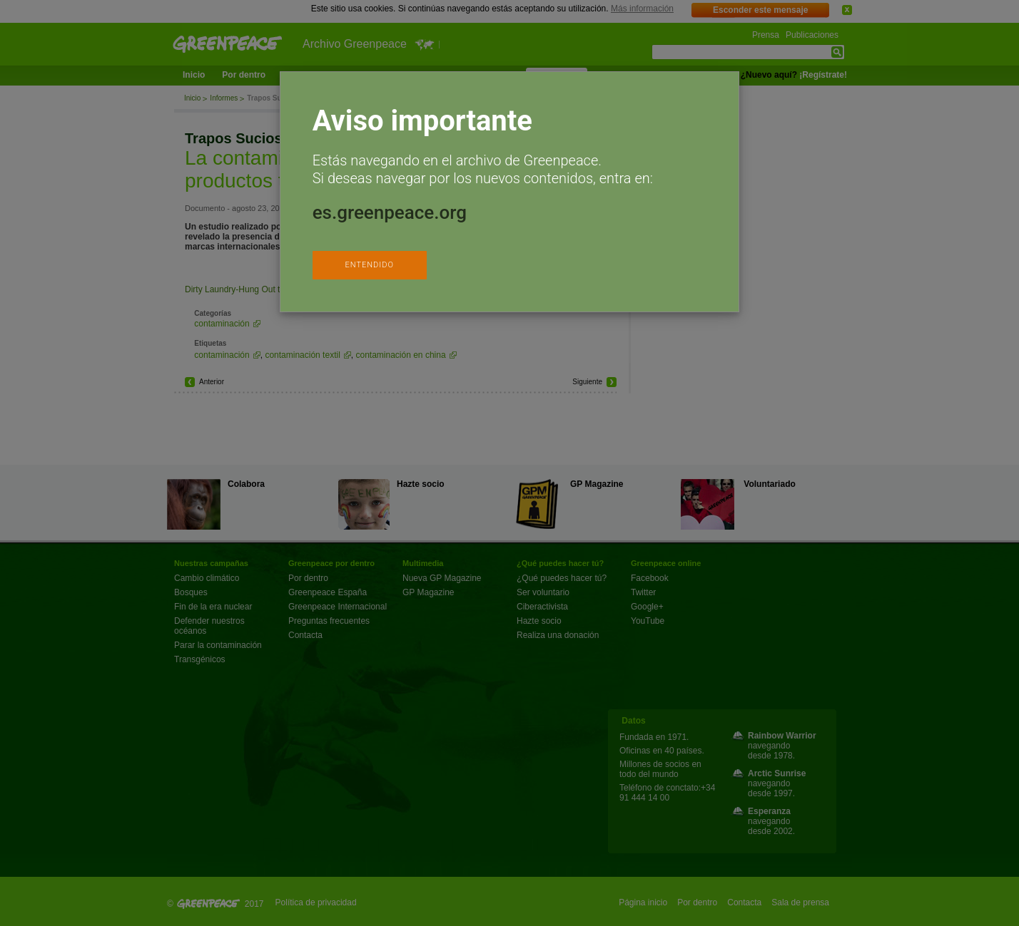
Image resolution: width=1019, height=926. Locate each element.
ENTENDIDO (369, 264)
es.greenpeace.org (390, 212)
